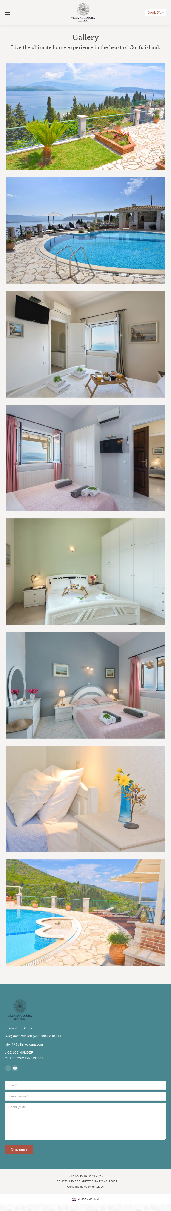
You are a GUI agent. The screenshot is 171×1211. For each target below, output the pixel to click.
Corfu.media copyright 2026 (85, 1186)
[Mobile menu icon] (7, 12)
